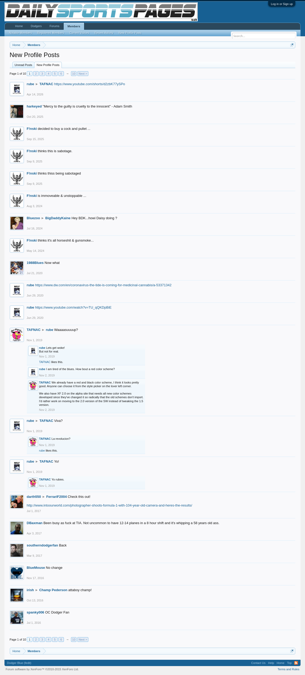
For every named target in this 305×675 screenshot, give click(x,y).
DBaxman (35, 523)
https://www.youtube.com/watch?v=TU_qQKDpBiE (73, 307)
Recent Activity (103, 32)
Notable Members (20, 32)
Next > (83, 73)
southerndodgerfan (42, 545)
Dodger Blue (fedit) (19, 662)
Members (74, 26)
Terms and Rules (288, 669)
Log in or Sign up (282, 4)
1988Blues (35, 263)
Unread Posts (23, 65)
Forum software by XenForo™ (42, 669)
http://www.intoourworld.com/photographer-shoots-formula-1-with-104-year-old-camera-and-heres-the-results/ (109, 505)
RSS (296, 663)
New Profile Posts (48, 65)
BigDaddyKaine (57, 218)
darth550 (34, 497)
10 (73, 73)
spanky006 (35, 612)
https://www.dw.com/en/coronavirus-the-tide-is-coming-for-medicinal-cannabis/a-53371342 (103, 285)
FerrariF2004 (56, 497)
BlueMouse (36, 568)
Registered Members (50, 32)
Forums (54, 26)
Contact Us (258, 662)
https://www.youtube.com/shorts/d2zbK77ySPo (89, 84)
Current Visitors (79, 32)
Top (289, 662)
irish (30, 590)
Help (271, 662)
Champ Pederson (53, 590)
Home (19, 26)
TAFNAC (46, 84)
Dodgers (36, 26)
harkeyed (34, 106)
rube (30, 84)
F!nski (32, 129)
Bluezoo (33, 218)
